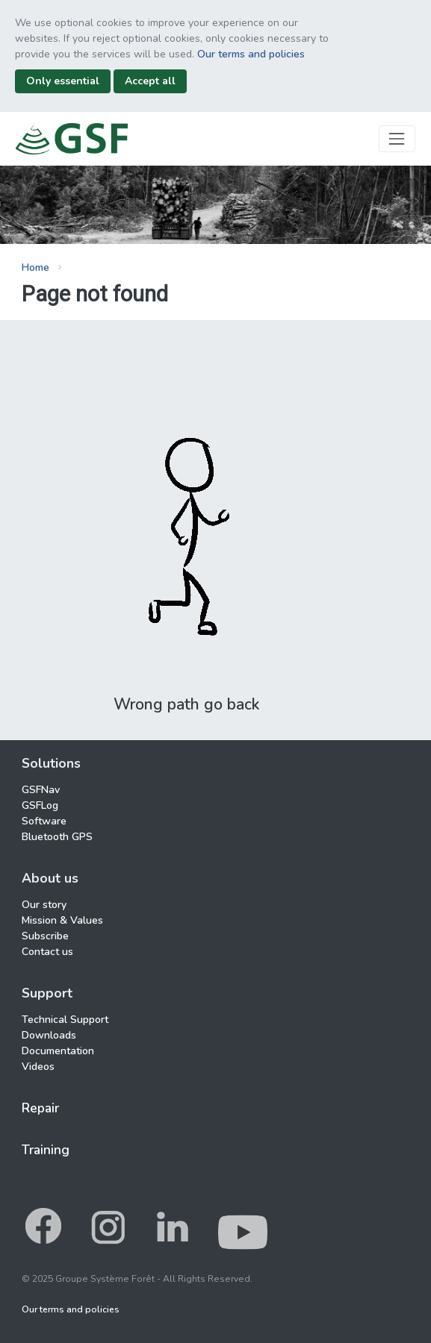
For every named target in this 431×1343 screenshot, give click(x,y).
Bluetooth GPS (57, 837)
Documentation (58, 1051)
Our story (44, 905)
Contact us (47, 952)
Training (45, 1150)
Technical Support (65, 1019)
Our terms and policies (251, 54)
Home (35, 267)
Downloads (49, 1035)
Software (44, 821)
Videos (38, 1066)
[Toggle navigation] (397, 138)
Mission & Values (62, 920)
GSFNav (41, 790)
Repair (40, 1108)
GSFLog (40, 805)
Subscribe (45, 936)
